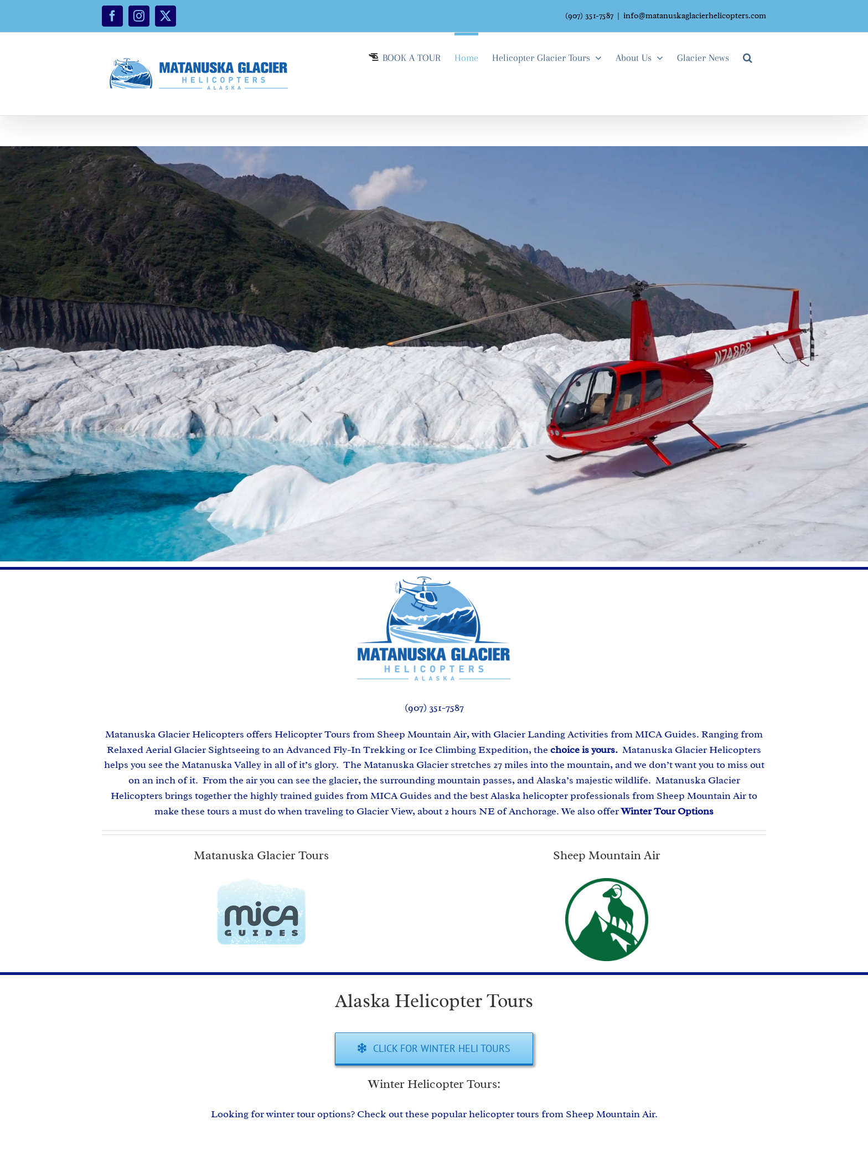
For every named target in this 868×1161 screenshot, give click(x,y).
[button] (747, 56)
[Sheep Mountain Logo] (606, 883)
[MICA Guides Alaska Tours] (261, 883)
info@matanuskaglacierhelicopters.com (694, 16)
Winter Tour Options (667, 811)
